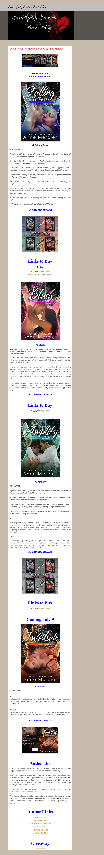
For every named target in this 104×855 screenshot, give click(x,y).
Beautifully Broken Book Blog (27, 7)
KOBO (38, 274)
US (42, 271)
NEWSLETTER (40, 830)
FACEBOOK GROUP (40, 823)
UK (47, 271)
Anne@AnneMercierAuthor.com (26, 791)
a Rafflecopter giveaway (40, 848)
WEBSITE (40, 817)
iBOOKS (47, 274)
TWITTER (40, 826)
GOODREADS (40, 833)
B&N (30, 274)
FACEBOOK (40, 820)
